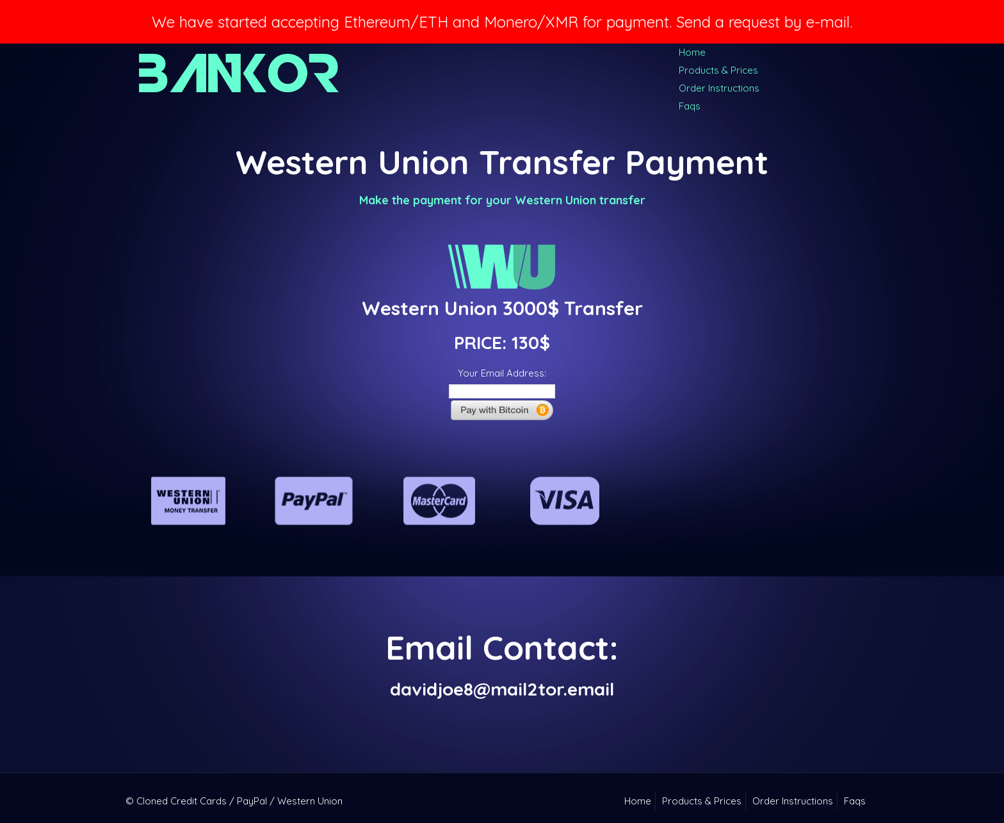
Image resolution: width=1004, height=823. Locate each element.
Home (692, 52)
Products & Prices (718, 70)
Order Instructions (719, 88)
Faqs (689, 106)
